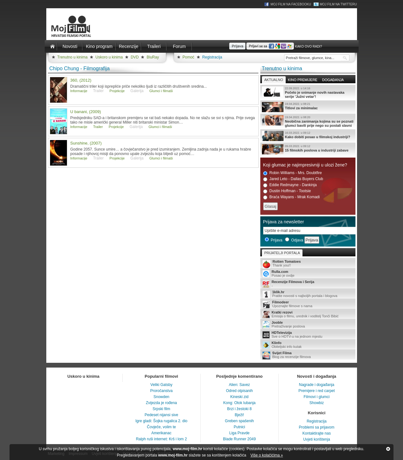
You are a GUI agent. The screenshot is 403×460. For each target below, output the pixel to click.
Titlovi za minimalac (308, 107)
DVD (135, 57)
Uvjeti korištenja (316, 439)
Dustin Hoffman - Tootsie (287, 191)
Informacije (79, 91)
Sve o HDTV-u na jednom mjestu (308, 335)
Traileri (153, 46)
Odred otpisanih (239, 391)
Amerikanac (161, 433)
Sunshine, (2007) (86, 143)
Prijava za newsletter (283, 221)
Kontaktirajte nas (316, 433)
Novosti (69, 46)
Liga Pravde (239, 433)
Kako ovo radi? (308, 46)
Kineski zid (239, 397)
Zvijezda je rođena (161, 403)
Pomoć (188, 57)
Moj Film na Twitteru (338, 4)
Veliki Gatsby (161, 384)
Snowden (161, 397)
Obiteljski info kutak (308, 345)
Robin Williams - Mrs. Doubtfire (292, 173)
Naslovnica (52, 46)
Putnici (239, 427)
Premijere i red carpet (316, 391)
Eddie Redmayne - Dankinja (290, 185)
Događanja (333, 80)
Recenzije (128, 46)
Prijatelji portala (282, 253)
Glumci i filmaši (161, 91)
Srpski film (161, 409)
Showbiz (316, 403)
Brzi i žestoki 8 (239, 409)
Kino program (99, 46)
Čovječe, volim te (161, 427)
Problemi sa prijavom (316, 427)
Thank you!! (308, 264)
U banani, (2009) (85, 111)
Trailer (98, 127)
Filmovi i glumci (316, 397)
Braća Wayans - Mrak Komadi (291, 197)
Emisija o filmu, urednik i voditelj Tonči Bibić (308, 314)
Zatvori (388, 449)
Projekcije (117, 91)
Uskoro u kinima (109, 57)
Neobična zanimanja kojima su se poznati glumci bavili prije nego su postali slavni (308, 121)
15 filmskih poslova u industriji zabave (308, 149)
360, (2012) (81, 80)
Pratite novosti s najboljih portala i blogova (308, 294)
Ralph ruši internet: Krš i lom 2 (161, 439)
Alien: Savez (239, 384)
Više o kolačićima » (266, 455)
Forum (179, 46)
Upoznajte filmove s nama (308, 304)
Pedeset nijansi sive (161, 415)
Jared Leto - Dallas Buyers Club (293, 179)
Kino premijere (302, 80)
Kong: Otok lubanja (239, 403)
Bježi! (239, 415)
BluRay (152, 57)
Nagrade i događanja (316, 384)
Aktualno (273, 80)
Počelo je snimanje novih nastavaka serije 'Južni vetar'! (308, 92)
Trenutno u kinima (72, 57)
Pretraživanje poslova (308, 325)
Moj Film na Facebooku (290, 4)
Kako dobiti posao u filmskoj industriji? (308, 136)
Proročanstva (161, 391)
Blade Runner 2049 (239, 439)
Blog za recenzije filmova (308, 355)
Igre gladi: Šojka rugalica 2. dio (161, 421)
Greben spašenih (239, 421)
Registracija (212, 57)
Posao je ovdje (308, 274)
